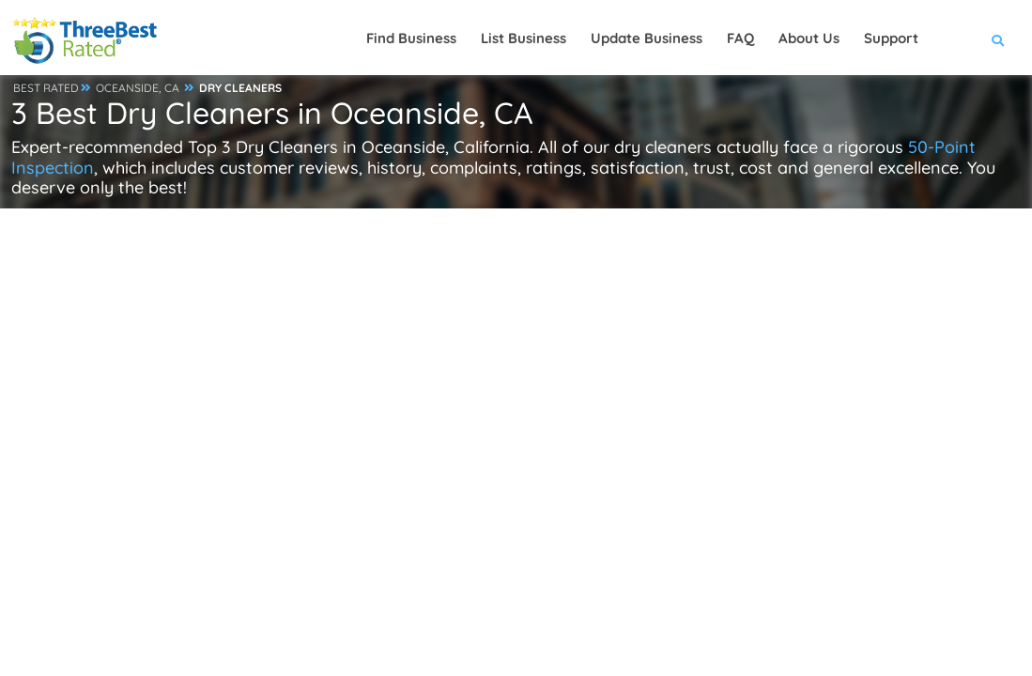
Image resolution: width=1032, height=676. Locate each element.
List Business (523, 38)
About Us (808, 38)
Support (891, 38)
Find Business (411, 38)
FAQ (740, 38)
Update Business (646, 38)
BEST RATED (46, 88)
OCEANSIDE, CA (137, 88)
